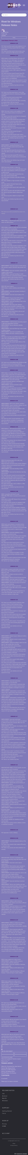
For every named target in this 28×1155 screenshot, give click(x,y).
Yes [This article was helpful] (14, 1053)
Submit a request (17, 1059)
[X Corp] (1, 1047)
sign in (6, 1081)
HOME (4, 1126)
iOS (3, 1093)
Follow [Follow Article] (14, 37)
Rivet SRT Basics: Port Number (8, 1073)
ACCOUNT (6, 1133)
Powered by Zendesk (21, 1153)
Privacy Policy (14, 1145)
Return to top (5, 1061)
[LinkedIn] (1, 1049)
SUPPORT (5, 1108)
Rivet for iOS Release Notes (8, 1071)
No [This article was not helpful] (14, 1055)
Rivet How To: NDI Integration (8, 1069)
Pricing (4, 1124)
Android (4, 1096)
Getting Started (7, 1111)
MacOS (4, 1098)
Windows (5, 1100)
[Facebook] (1, 1046)
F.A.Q (4, 1113)
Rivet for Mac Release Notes (8, 1068)
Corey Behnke (4, 32)
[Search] (14, 14)
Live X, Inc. (17, 1140)
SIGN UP (5, 1121)
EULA (14, 1143)
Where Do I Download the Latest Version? (11, 1066)
